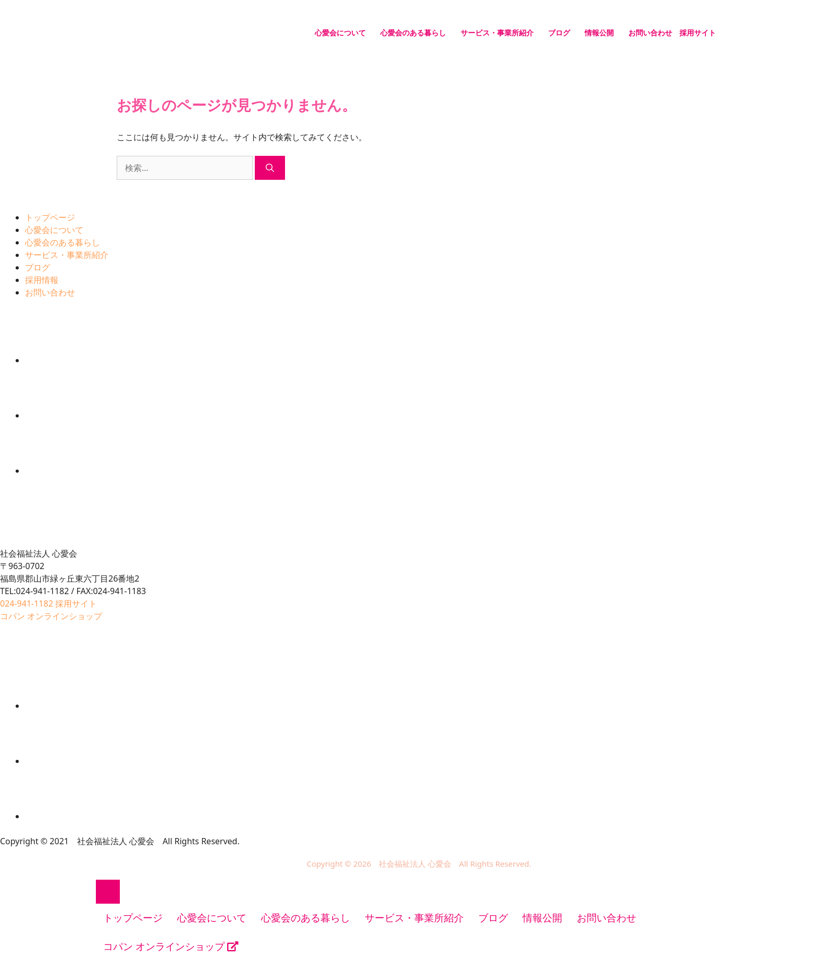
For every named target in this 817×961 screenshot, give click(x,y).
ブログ (559, 33)
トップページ (50, 217)
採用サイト (697, 33)
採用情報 (41, 280)
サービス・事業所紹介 (497, 33)
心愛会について (340, 33)
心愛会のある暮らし (413, 33)
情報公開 (599, 33)
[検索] (270, 168)
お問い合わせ (650, 33)
